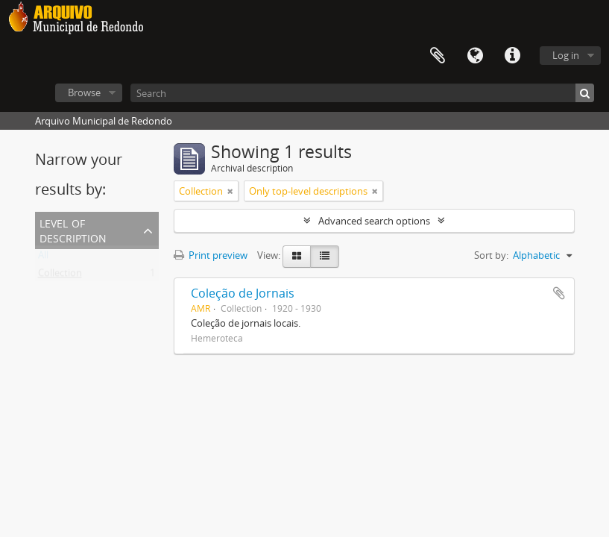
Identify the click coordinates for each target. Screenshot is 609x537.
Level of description (73, 229)
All (43, 258)
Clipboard (437, 56)
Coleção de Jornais (242, 293)
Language (474, 56)
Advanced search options (374, 220)
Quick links (512, 56)
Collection (60, 276)
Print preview (210, 255)
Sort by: (491, 255)
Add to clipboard (559, 293)
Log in (565, 55)
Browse (84, 92)
